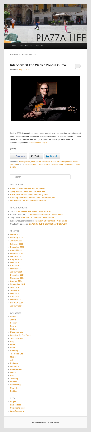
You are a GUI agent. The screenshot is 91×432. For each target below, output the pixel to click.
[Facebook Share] (18, 156)
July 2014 (14, 287)
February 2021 (16, 238)
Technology (68, 164)
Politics (13, 391)
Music (53, 162)
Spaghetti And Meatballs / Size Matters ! (28, 191)
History (13, 329)
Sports (13, 326)
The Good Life (16, 354)
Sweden (54, 164)
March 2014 (15, 300)
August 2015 (15, 259)
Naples (13, 317)
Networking (15, 385)
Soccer (13, 323)
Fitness (13, 382)
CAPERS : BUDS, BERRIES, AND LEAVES (48, 224)
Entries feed (15, 405)
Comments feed (17, 408)
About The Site (26, 46)
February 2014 (16, 303)
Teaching (14, 164)
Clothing (14, 351)
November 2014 (17, 278)
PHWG (47, 164)
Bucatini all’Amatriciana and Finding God (29, 194)
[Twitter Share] (36, 156)
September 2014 (17, 284)
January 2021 (16, 241)
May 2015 (14, 262)
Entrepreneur (66, 162)
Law (12, 375)
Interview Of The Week (40, 162)
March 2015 (15, 269)
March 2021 (15, 235)
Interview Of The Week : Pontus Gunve (38, 65)
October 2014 (16, 281)
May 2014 (14, 293)
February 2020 (16, 244)
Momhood (14, 366)
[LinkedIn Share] (52, 156)
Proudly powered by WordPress (45, 422)
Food (12, 344)
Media (75, 162)
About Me (39, 46)
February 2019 (16, 253)
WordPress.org (17, 411)
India (61, 164)
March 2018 (15, 256)
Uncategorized (24, 162)
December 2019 (17, 247)
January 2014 (16, 306)
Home (13, 46)
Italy (12, 341)
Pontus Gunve (37, 164)
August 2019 (15, 250)
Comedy (14, 388)
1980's (13, 320)
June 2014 (14, 290)
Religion (14, 363)
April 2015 (14, 265)
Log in (13, 402)
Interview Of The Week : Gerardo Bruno (28, 201)
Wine (12, 348)
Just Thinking (16, 338)
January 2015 (16, 272)
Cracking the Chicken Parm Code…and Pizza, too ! (33, 198)
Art (58, 162)
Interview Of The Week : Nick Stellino (46, 214)
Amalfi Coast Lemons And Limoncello (27, 188)
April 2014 (14, 297)
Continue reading (38, 142)
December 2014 (17, 275)
